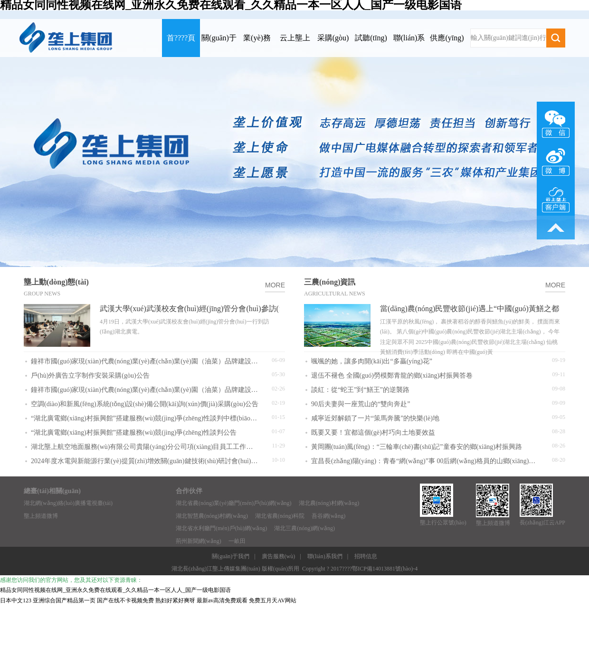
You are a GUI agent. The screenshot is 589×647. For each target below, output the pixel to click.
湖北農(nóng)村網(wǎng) (329, 503)
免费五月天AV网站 (272, 600)
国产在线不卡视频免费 (125, 600)
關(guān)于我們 (230, 556)
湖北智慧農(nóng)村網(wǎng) (212, 516)
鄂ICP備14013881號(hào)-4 (385, 568)
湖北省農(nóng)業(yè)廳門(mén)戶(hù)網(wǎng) (234, 503)
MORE (275, 285)
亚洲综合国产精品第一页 (64, 600)
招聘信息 (365, 556)
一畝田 (237, 541)
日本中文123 (15, 600)
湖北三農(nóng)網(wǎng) (304, 528)
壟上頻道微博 (41, 516)
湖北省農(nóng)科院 (279, 516)
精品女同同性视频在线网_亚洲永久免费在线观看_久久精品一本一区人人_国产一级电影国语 (115, 590)
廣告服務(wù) (278, 556)
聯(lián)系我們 (324, 556)
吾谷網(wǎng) (329, 516)
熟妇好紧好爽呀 (175, 600)
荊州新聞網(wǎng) (198, 541)
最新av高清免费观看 (222, 600)
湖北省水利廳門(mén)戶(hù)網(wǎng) (221, 528)
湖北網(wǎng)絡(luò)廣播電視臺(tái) (68, 503)
